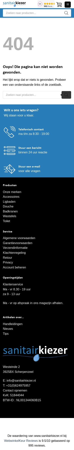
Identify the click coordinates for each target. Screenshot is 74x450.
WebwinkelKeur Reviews (21, 440)
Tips (6, 333)
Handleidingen (12, 324)
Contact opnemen (15, 390)
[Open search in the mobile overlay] (37, 13)
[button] (59, 4)
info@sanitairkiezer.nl (21, 380)
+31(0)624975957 (18, 385)
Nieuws (8, 328)
